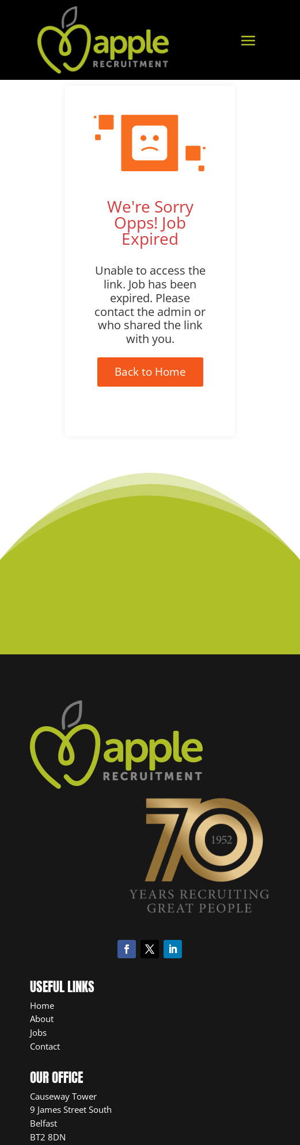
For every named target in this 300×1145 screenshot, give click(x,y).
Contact (45, 1046)
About (42, 1018)
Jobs (38, 1032)
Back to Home (150, 371)
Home (42, 1005)
